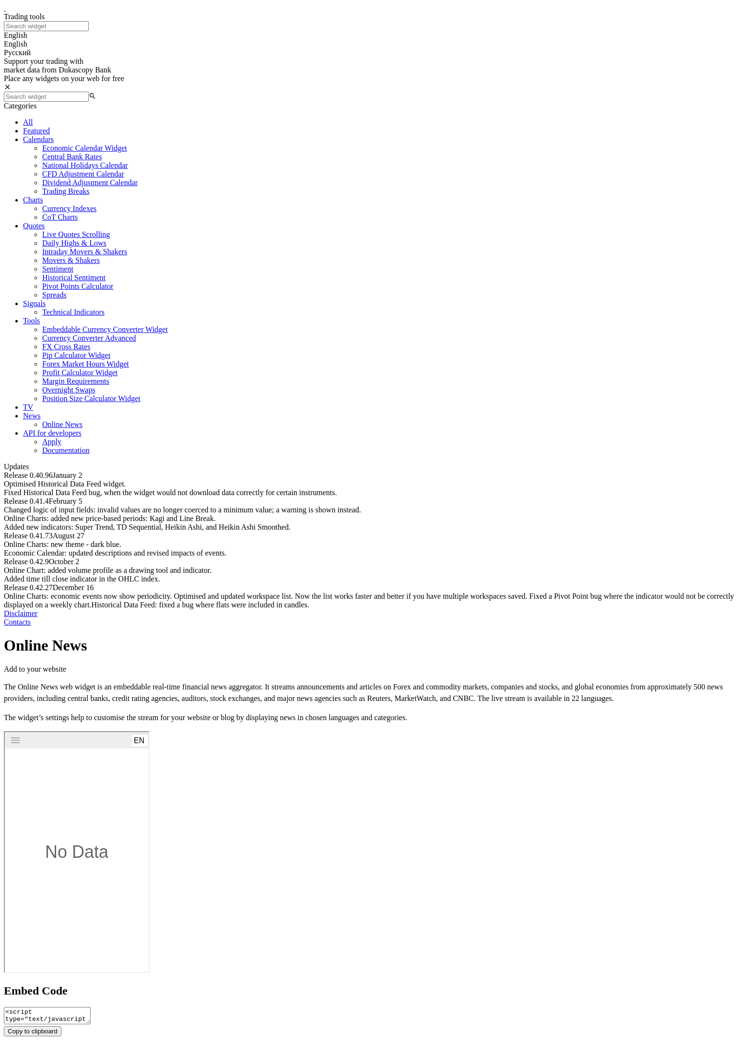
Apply (51, 442)
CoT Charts (60, 217)
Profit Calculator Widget (80, 372)
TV (28, 407)
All (28, 122)
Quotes (34, 226)
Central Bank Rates (72, 157)
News (31, 416)
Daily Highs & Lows (74, 243)
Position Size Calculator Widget (91, 398)
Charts (33, 200)
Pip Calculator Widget (76, 355)
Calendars (38, 139)
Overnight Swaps (68, 390)
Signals (34, 303)
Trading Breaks (66, 191)
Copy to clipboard (33, 1034)
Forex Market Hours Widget (85, 364)
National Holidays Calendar (85, 165)
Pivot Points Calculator (77, 286)
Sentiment (57, 269)
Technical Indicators (73, 312)
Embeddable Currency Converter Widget (105, 329)
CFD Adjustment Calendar (83, 174)
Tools (31, 321)
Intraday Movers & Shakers (84, 252)
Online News (62, 424)
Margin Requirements (75, 381)
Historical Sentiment (74, 277)
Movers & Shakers (71, 260)
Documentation (66, 450)
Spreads (54, 295)
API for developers (52, 433)
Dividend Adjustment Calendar (90, 182)
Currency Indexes (69, 208)
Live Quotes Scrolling (76, 234)
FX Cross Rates (66, 347)
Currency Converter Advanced (89, 338)
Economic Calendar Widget (84, 148)
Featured (36, 131)
